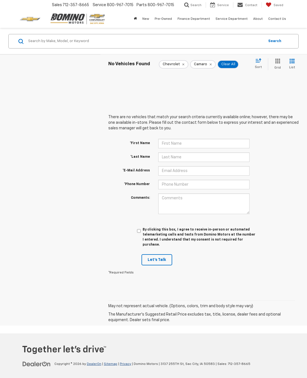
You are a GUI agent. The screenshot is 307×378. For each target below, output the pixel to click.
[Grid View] (276, 64)
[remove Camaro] (203, 64)
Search (274, 41)
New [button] (145, 19)
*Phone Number (137, 184)
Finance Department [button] (194, 19)
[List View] (292, 64)
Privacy (125, 364)
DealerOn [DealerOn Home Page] (94, 364)
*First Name (140, 143)
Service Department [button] (231, 19)
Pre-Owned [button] (163, 19)
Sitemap (110, 364)
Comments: (140, 198)
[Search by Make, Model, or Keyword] (145, 41)
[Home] (135, 19)
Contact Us (277, 19)
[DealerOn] (36, 364)
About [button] (258, 19)
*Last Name (140, 157)
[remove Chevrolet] (173, 64)
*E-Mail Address (136, 170)
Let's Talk (157, 260)
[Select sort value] (260, 63)
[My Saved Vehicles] (274, 5)
